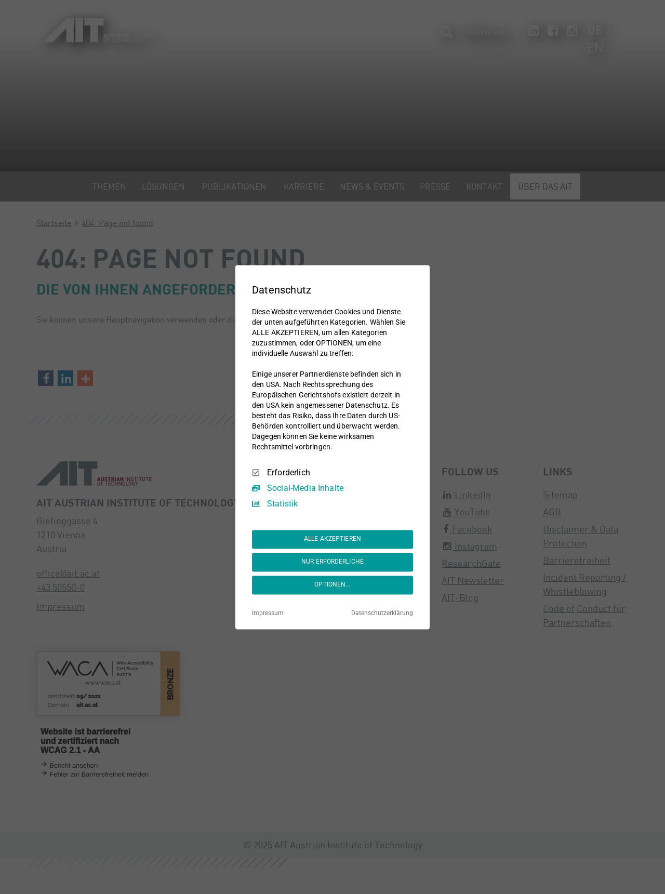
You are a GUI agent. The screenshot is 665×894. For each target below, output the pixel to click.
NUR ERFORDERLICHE (332, 562)
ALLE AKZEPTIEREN (332, 539)
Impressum (268, 613)
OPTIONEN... (332, 585)
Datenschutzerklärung (382, 613)
